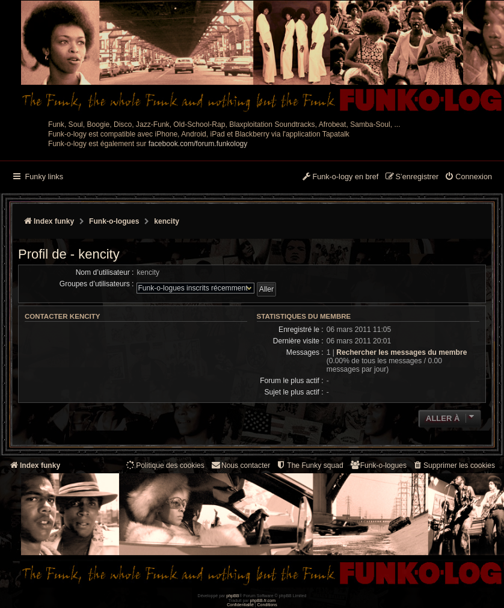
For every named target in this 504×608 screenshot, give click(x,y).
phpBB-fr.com (263, 600)
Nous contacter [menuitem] (240, 465)
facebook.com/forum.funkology (198, 144)
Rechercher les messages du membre (401, 352)
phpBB (232, 596)
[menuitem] (468, 177)
